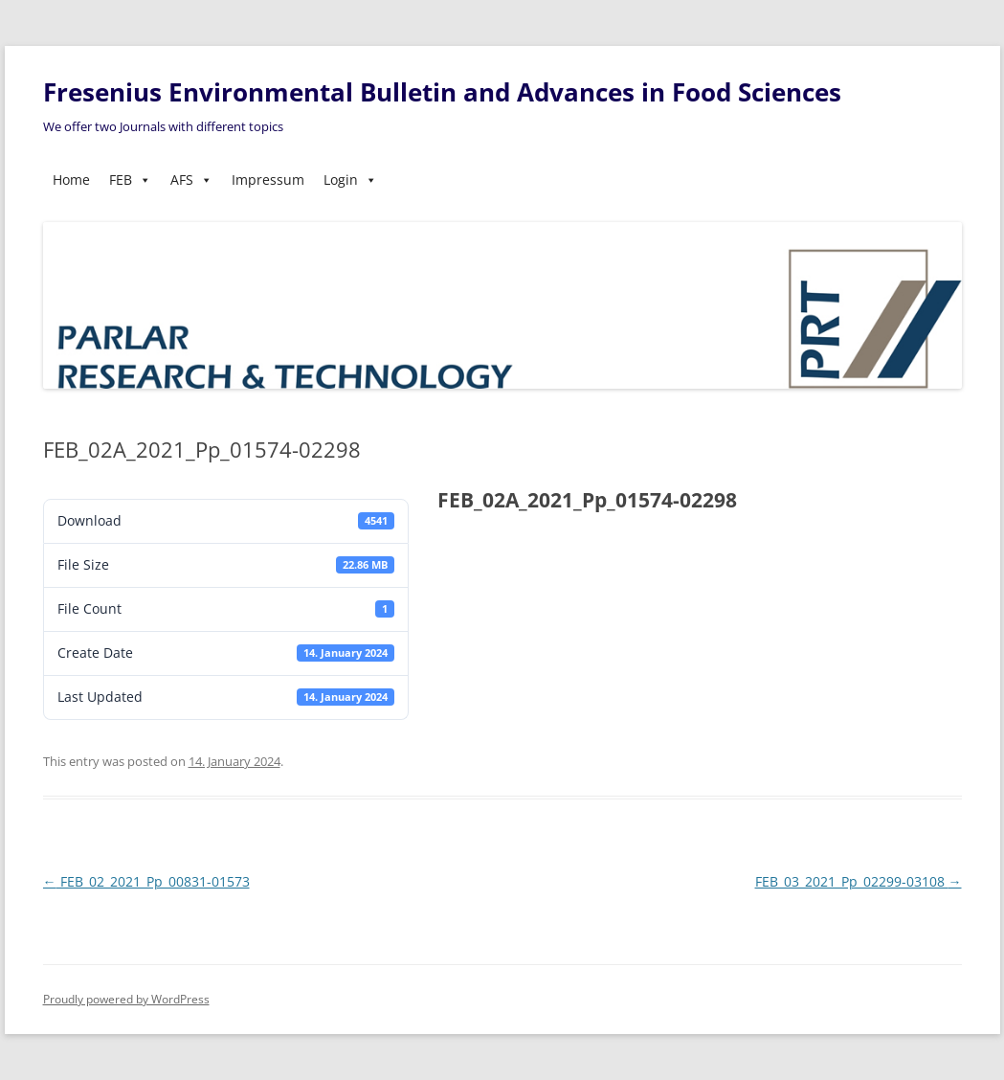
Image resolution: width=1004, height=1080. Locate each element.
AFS (191, 180)
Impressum (268, 179)
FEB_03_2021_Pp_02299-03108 (858, 881)
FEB (130, 180)
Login (350, 180)
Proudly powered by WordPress (126, 999)
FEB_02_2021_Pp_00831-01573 (146, 881)
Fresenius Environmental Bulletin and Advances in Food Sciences (442, 92)
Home (71, 179)
